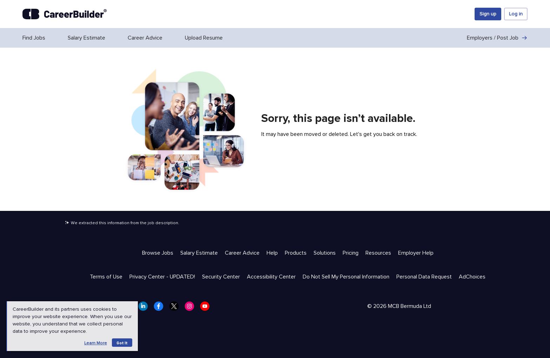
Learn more (95, 343)
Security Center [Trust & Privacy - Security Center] (221, 276)
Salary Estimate (86, 37)
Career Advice (145, 37)
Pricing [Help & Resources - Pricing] (350, 252)
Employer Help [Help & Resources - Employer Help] (416, 252)
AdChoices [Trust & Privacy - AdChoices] (472, 276)
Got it (122, 342)
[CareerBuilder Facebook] (160, 308)
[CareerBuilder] (64, 14)
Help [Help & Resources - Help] (272, 252)
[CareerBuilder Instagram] (191, 308)
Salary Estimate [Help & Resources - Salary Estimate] (199, 252)
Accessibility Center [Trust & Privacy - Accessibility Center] (271, 276)
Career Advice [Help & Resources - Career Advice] (242, 252)
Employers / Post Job (497, 37)
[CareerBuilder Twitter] (176, 308)
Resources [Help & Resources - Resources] (378, 252)
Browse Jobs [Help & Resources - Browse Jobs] (157, 252)
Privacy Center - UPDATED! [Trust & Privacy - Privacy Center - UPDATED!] (162, 276)
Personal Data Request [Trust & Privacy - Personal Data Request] (424, 276)
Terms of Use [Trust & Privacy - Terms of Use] (106, 276)
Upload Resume (204, 37)
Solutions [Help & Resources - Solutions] (325, 252)
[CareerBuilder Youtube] (207, 308)
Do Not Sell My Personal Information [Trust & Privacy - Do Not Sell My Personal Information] (346, 276)
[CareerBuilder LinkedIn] (145, 308)
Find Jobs (33, 37)
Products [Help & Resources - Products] (296, 252)
